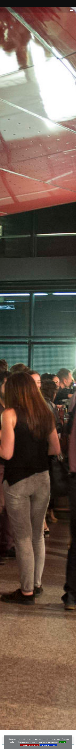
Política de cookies (48, 745)
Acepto (62, 742)
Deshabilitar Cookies (29, 745)
